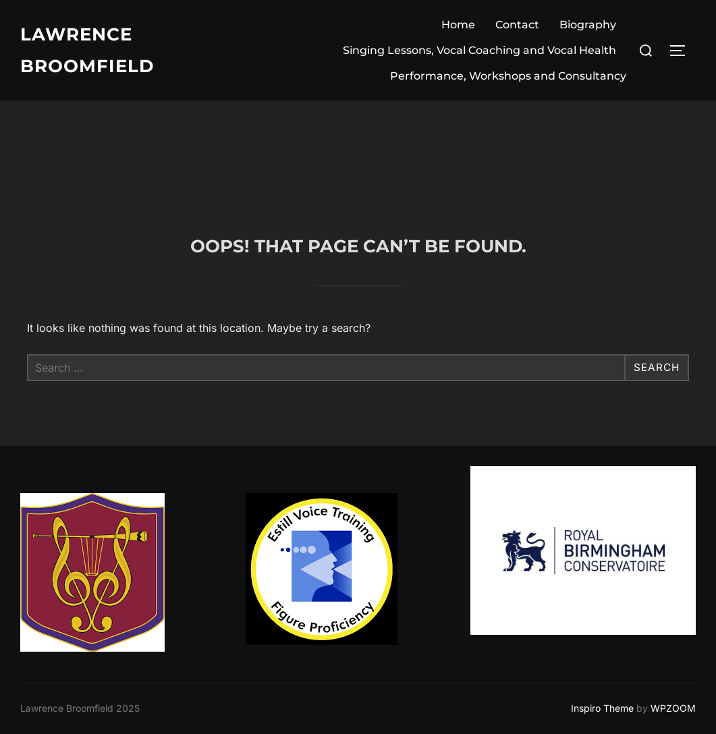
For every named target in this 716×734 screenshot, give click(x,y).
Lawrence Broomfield (87, 50)
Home (458, 24)
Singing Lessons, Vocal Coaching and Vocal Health (479, 50)
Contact (517, 24)
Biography (587, 24)
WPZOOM (673, 708)
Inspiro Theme (602, 708)
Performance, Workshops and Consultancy (508, 75)
